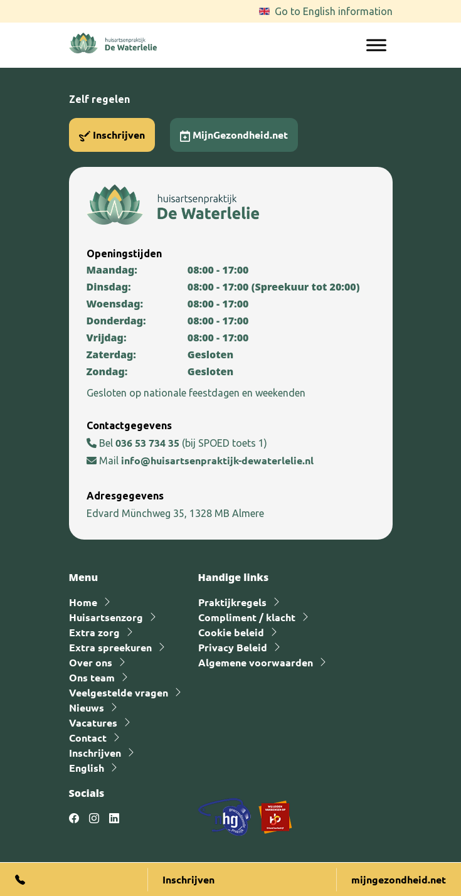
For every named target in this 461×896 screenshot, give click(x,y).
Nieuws (86, 707)
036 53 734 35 (148, 442)
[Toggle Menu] (376, 45)
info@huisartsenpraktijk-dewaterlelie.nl (217, 460)
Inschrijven (112, 135)
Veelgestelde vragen (118, 692)
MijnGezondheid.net (234, 135)
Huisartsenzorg (106, 617)
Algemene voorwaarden (255, 662)
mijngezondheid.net (398, 879)
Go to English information (334, 11)
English (86, 767)
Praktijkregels (232, 602)
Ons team (92, 677)
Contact (88, 737)
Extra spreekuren (110, 647)
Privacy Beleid (232, 647)
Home (83, 602)
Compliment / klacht (246, 617)
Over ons (90, 662)
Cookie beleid (231, 632)
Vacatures (93, 722)
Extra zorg (94, 632)
